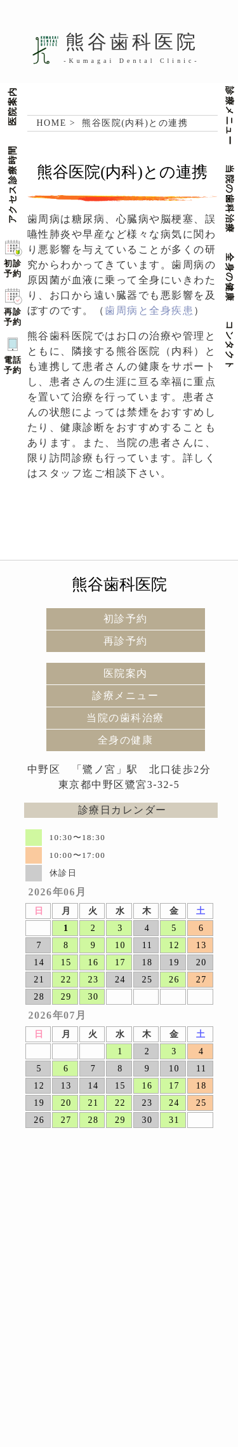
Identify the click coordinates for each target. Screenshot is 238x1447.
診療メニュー (232, 116)
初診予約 (13, 268)
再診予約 (13, 317)
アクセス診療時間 (11, 184)
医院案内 (11, 106)
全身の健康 (232, 277)
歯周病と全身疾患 (149, 310)
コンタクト (232, 345)
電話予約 (13, 365)
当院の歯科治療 (232, 199)
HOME (52, 123)
